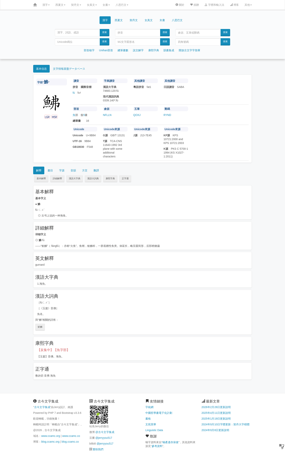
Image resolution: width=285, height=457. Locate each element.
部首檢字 (89, 50)
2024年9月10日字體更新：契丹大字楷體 (226, 424)
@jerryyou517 (103, 437)
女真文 (92, 4)
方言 (84, 170)
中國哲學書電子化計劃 (158, 412)
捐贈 (194, 4)
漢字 (46, 4)
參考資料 (157, 446)
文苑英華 (150, 424)
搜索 (104, 32)
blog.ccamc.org (50, 441)
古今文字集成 (42, 407)
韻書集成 (168, 50)
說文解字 (138, 50)
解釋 (38, 170)
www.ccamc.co (71, 435)
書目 (50, 170)
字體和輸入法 (214, 4)
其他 (248, 4)
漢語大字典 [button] (74, 178)
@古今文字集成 (104, 432)
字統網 (149, 407)
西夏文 (60, 4)
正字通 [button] (125, 178)
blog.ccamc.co (70, 441)
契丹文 (76, 4)
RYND (167, 115)
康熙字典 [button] (110, 178)
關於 (179, 4)
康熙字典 (153, 50)
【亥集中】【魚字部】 (53, 350)
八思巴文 (122, 4)
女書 (106, 4)
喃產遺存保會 (170, 442)
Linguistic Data (154, 430)
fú (74, 92)
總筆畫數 (123, 50)
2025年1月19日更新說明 (216, 418)
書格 (148, 418)
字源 (61, 170)
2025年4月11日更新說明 (216, 412)
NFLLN (107, 115)
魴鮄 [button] (40, 327)
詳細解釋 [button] (57, 178)
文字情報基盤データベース (69, 68)
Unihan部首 (106, 50)
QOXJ (137, 115)
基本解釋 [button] (41, 178)
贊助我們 (98, 449)
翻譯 (96, 170)
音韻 (73, 170)
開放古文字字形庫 (189, 50)
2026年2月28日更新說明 (216, 407)
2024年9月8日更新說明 (215, 430)
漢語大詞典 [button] (93, 178)
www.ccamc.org (50, 435)
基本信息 (41, 68)
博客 (234, 4)
